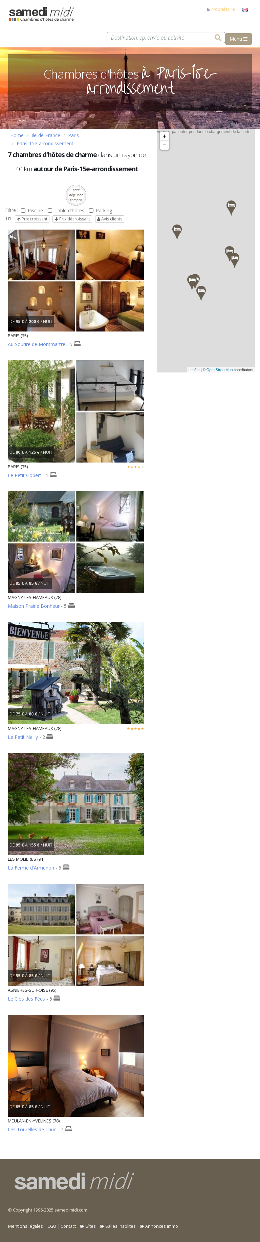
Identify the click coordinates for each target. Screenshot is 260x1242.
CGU (51, 1226)
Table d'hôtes (66, 210)
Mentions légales (25, 1226)
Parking (100, 210)
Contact (68, 1226)
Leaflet (194, 370)
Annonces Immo (159, 1226)
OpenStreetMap (220, 370)
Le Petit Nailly (23, 737)
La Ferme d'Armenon (31, 867)
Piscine (32, 210)
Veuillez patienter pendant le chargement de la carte (205, 250)
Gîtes (88, 1226)
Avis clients (109, 219)
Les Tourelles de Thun (32, 1129)
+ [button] (165, 136)
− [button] (165, 145)
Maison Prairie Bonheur (34, 606)
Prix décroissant (72, 219)
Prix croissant (32, 219)
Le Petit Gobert (24, 475)
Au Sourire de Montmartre (36, 344)
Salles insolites (118, 1226)
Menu (238, 39)
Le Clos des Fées (26, 998)
